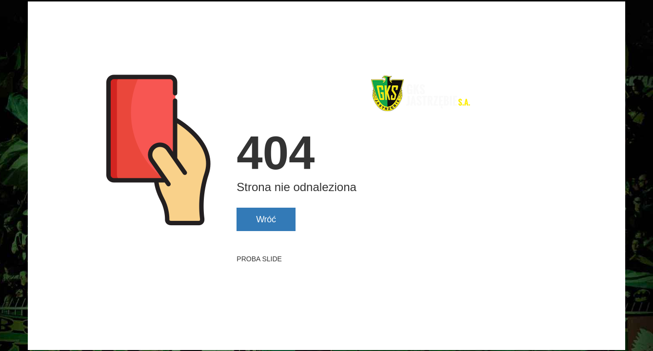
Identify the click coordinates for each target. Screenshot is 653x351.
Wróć (266, 219)
